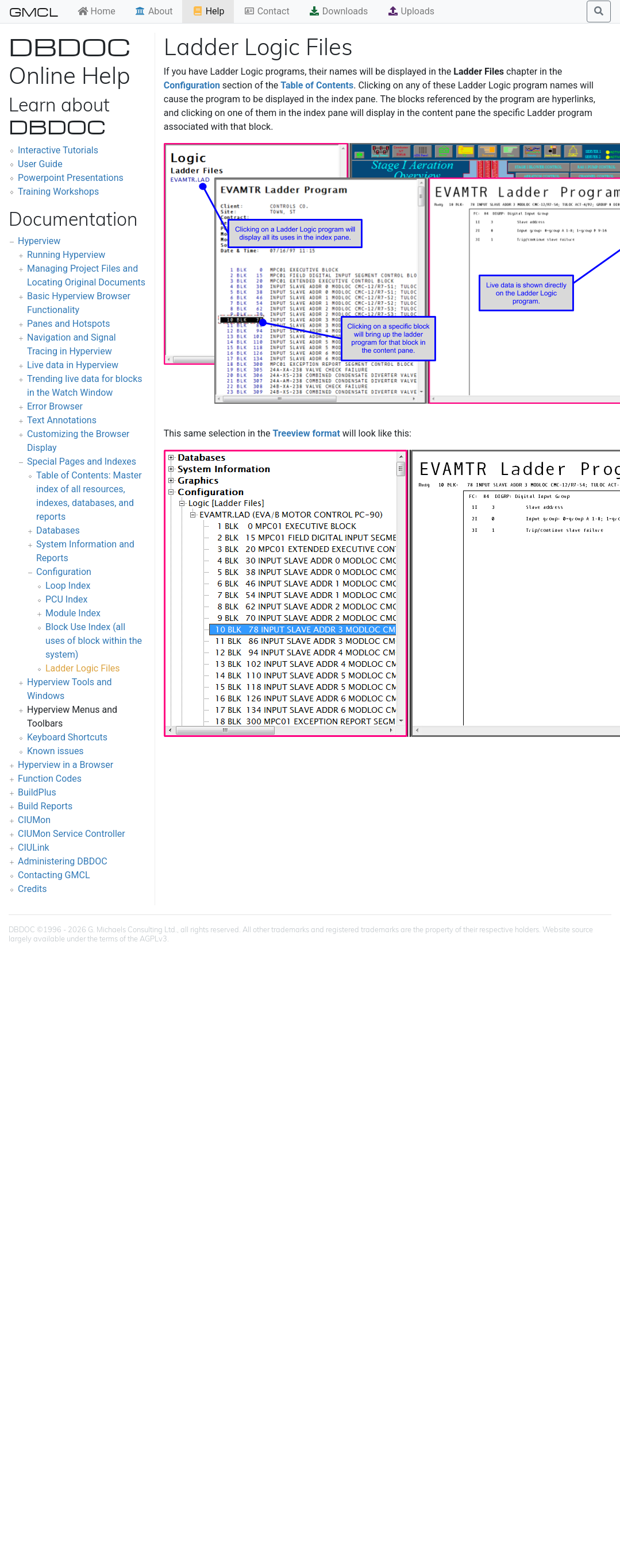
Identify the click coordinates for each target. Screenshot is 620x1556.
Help (208, 11)
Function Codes (50, 778)
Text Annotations (62, 420)
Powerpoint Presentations (71, 177)
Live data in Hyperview (72, 365)
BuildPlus (37, 792)
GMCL (33, 11)
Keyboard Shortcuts (67, 737)
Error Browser (55, 406)
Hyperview (39, 240)
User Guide (40, 164)
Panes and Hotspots (68, 323)
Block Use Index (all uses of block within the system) (93, 640)
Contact (267, 11)
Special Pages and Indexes (81, 461)
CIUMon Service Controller (71, 833)
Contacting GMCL (54, 875)
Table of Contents (316, 85)
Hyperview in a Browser (65, 764)
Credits (32, 888)
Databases (58, 530)
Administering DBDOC (62, 861)
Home (96, 11)
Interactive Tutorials (58, 150)
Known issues (55, 751)
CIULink (33, 847)
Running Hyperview (66, 254)
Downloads (338, 11)
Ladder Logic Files (82, 668)
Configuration (63, 571)
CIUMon (34, 819)
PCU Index (66, 599)
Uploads (410, 11)
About (153, 11)
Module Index (73, 613)
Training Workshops (58, 191)
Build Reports (45, 806)
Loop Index (67, 585)
